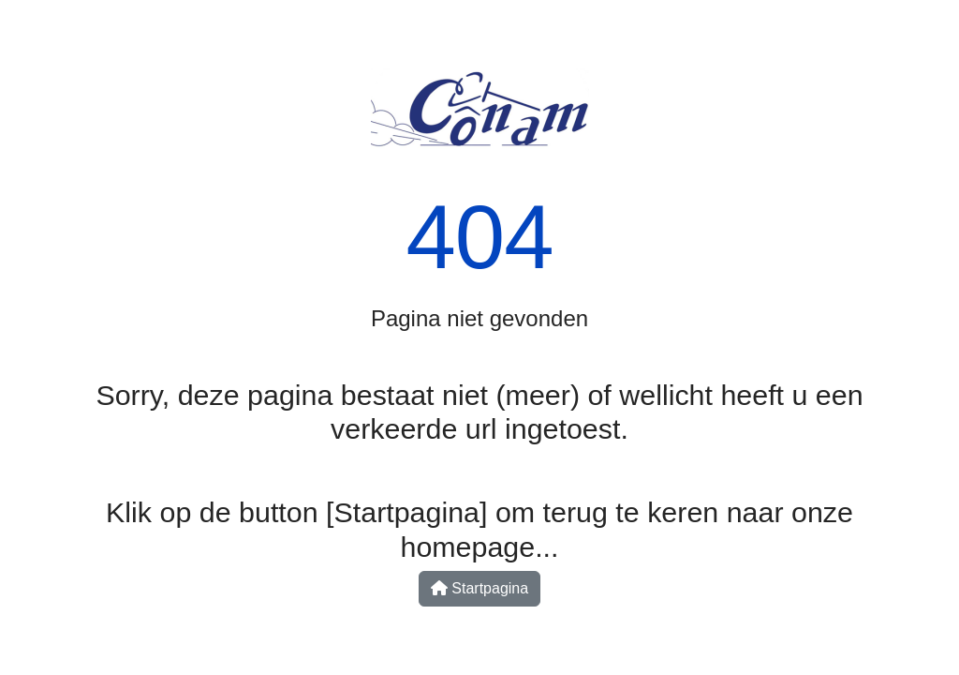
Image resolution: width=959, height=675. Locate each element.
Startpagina (479, 588)
